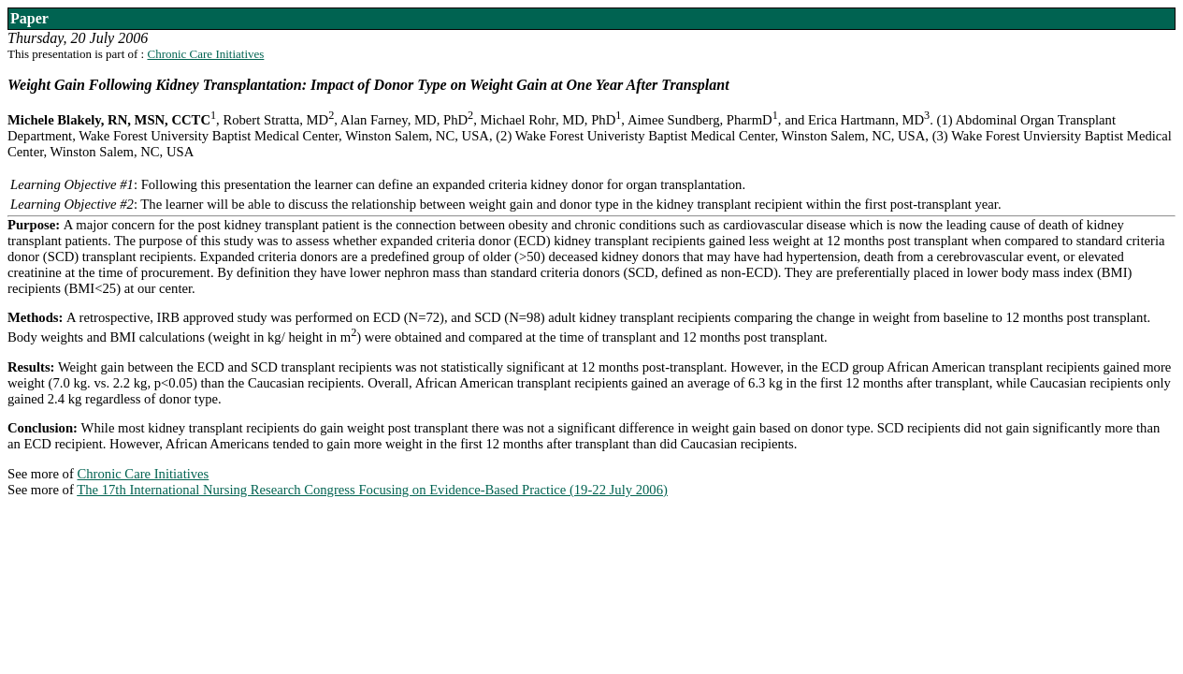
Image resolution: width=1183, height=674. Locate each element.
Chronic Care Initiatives (205, 54)
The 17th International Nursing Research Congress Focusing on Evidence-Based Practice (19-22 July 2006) (372, 489)
